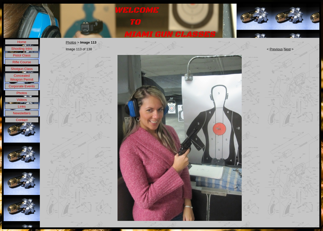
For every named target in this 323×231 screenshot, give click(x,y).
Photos (22, 93)
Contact (22, 120)
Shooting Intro (21, 49)
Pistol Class (22, 55)
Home (21, 42)
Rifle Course (21, 62)
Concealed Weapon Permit (21, 77)
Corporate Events (22, 86)
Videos (22, 100)
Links (22, 106)
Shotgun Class (22, 69)
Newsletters (22, 113)
